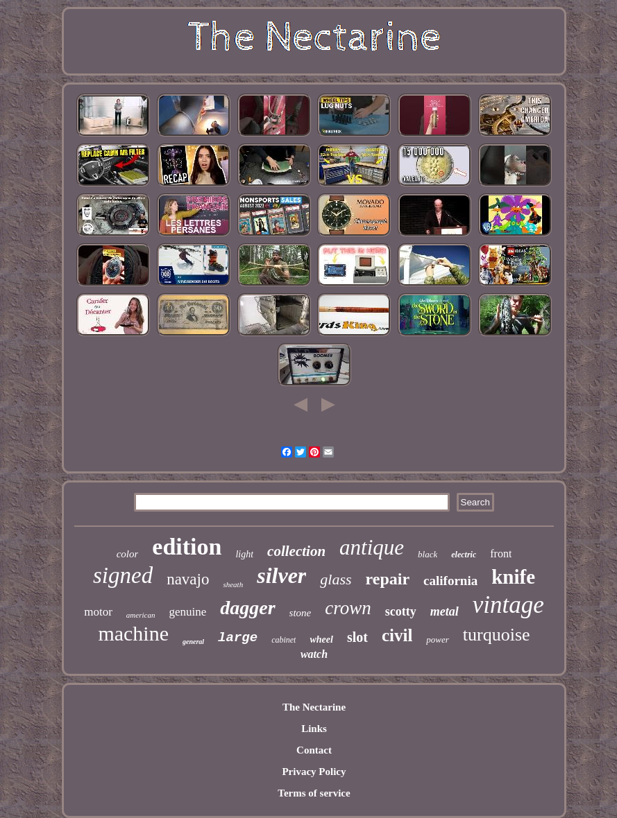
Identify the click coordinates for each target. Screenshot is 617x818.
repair (388, 579)
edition (186, 546)
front (501, 553)
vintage (508, 604)
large (237, 637)
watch (314, 654)
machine (133, 633)
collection (296, 551)
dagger (247, 607)
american (140, 615)
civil (397, 635)
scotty (400, 611)
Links (314, 728)
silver (281, 575)
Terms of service (314, 793)
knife (513, 577)
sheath (233, 584)
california (450, 580)
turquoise (496, 635)
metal (444, 611)
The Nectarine (314, 707)
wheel (321, 639)
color (128, 553)
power (437, 639)
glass (335, 579)
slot (357, 637)
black (427, 554)
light (244, 554)
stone (300, 612)
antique (371, 547)
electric (463, 554)
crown (348, 608)
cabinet (283, 640)
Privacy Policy (314, 771)
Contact (314, 750)
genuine (187, 611)
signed (123, 575)
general (193, 641)
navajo (188, 579)
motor (98, 611)
